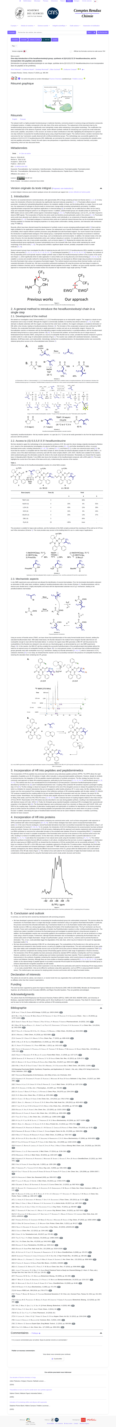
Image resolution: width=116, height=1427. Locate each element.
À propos (14, 25)
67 (31, 827)
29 (45, 252)
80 (100, 948)
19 (18, 246)
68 (34, 827)
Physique (45, 1)
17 (31, 244)
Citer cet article (25, 153)
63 (32, 804)
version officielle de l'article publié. (79, 192)
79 (26, 942)
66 (47, 823)
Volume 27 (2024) (35, 39)
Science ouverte (43, 25)
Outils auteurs (74, 25)
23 (31, 252)
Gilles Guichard (55, 69)
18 (34, 244)
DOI (61, 1012)
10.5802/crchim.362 (21, 166)
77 (89, 838)
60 (82, 780)
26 (38, 252)
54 (92, 457)
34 (74, 252)
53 (96, 448)
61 (14, 782)
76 (87, 838)
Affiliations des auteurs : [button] (19, 174)
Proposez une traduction (62, 188)
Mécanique (37, 1)
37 (82, 252)
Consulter (12, 32)
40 (95, 257)
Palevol (62, 1)
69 (36, 827)
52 (69, 448)
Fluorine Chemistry (55, 79)
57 (79, 650)
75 (84, 838)
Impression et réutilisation (91, 25)
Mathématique (27, 1)
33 (72, 252)
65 (44, 823)
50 (56, 448)
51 (58, 448)
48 (44, 448)
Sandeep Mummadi (41, 69)
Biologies (76, 1)
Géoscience (54, 1)
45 (65, 446)
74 (25, 838)
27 (41, 252)
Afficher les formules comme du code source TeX (87, 51)
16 (65, 240)
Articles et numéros (27, 25)
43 (90, 322)
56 (77, 650)
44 (49, 332)
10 (61, 213)
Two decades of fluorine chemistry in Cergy (23, 1377)
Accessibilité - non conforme (55, 1423)
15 (90, 227)
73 (23, 838)
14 (24, 219)
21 (26, 252)
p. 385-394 (46, 39)
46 (67, 446)
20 (20, 246)
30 (48, 252)
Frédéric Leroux (77, 79)
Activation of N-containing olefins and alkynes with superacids (28, 1402)
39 (93, 257)
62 (31, 785)
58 (25, 652)
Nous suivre (68, 1423)
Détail (14, 153)
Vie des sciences (87, 1)
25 (36, 252)
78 (95, 842)
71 (18, 838)
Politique (36, 1333)
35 (77, 252)
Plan (13, 46)
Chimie (69, 1)
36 (79, 252)
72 (20, 838)
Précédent (15, 39)
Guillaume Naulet (28, 69)
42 (87, 322)
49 (46, 448)
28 (43, 252)
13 (93, 215)
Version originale (19, 51)
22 (29, 252)
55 (74, 650)
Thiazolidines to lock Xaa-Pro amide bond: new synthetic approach (31, 1390)
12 (90, 215)
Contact (76, 1423)
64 (42, 823)
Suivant (55, 39)
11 (63, 213)
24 (33, 252)
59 (80, 780)
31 (50, 252)
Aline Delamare (16, 69)
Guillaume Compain (70, 69)
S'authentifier (57, 1359)
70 (39, 827)
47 (42, 448)
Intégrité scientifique (59, 25)
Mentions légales (84, 1423)
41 (98, 257)
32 (70, 252)
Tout (89, 32)
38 (84, 252)
